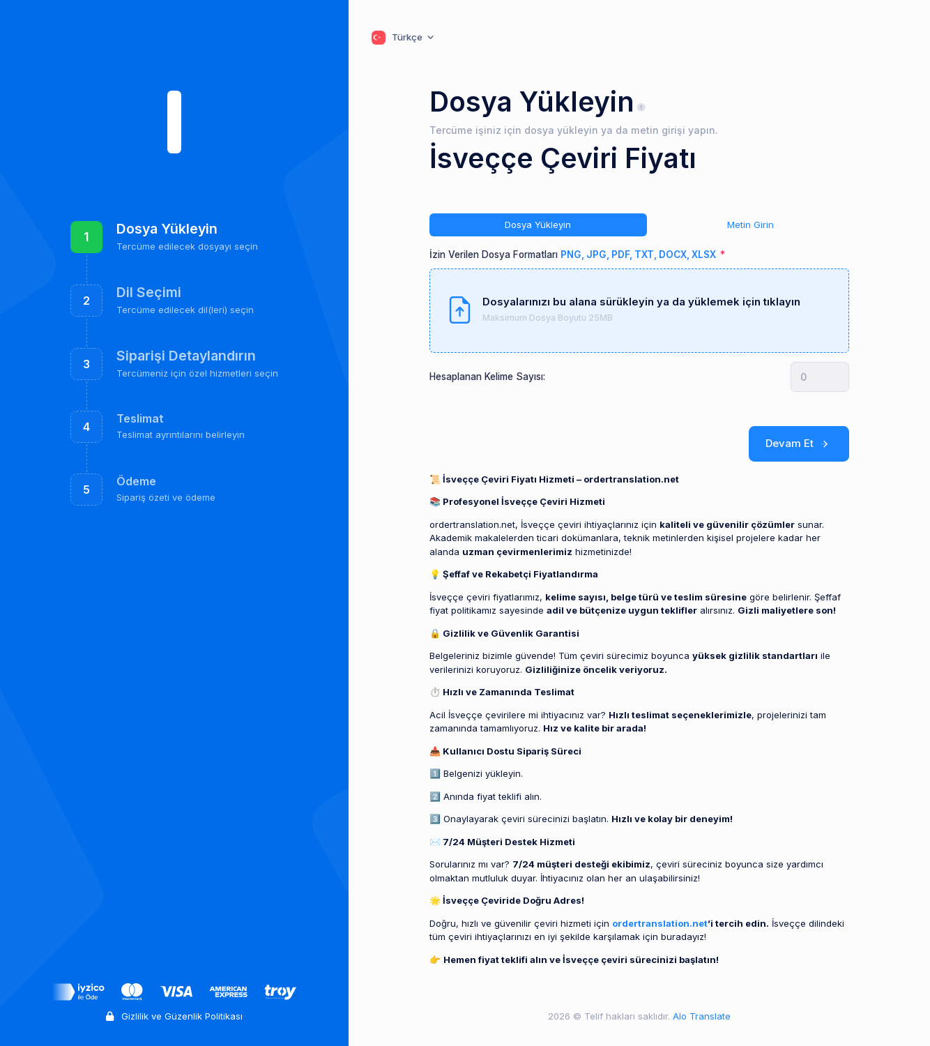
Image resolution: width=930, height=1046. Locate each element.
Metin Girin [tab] (750, 224)
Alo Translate (700, 1016)
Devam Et (799, 443)
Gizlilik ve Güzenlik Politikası (174, 1016)
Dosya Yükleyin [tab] (538, 224)
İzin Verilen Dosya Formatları (573, 254)
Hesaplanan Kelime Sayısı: (487, 376)
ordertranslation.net (660, 923)
